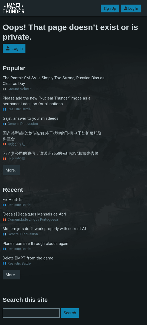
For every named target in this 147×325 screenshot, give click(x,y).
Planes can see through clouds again (35, 243)
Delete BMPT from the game (28, 258)
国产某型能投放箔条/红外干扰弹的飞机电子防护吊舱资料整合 (52, 136)
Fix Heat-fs (12, 199)
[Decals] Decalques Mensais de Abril (35, 214)
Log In (131, 8)
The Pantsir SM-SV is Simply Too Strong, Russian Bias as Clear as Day (53, 81)
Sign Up (110, 8)
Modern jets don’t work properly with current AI (44, 228)
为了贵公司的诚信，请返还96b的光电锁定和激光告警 (51, 153)
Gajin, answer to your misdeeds (30, 118)
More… (11, 170)
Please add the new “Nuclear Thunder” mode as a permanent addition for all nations (46, 101)
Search (70, 312)
